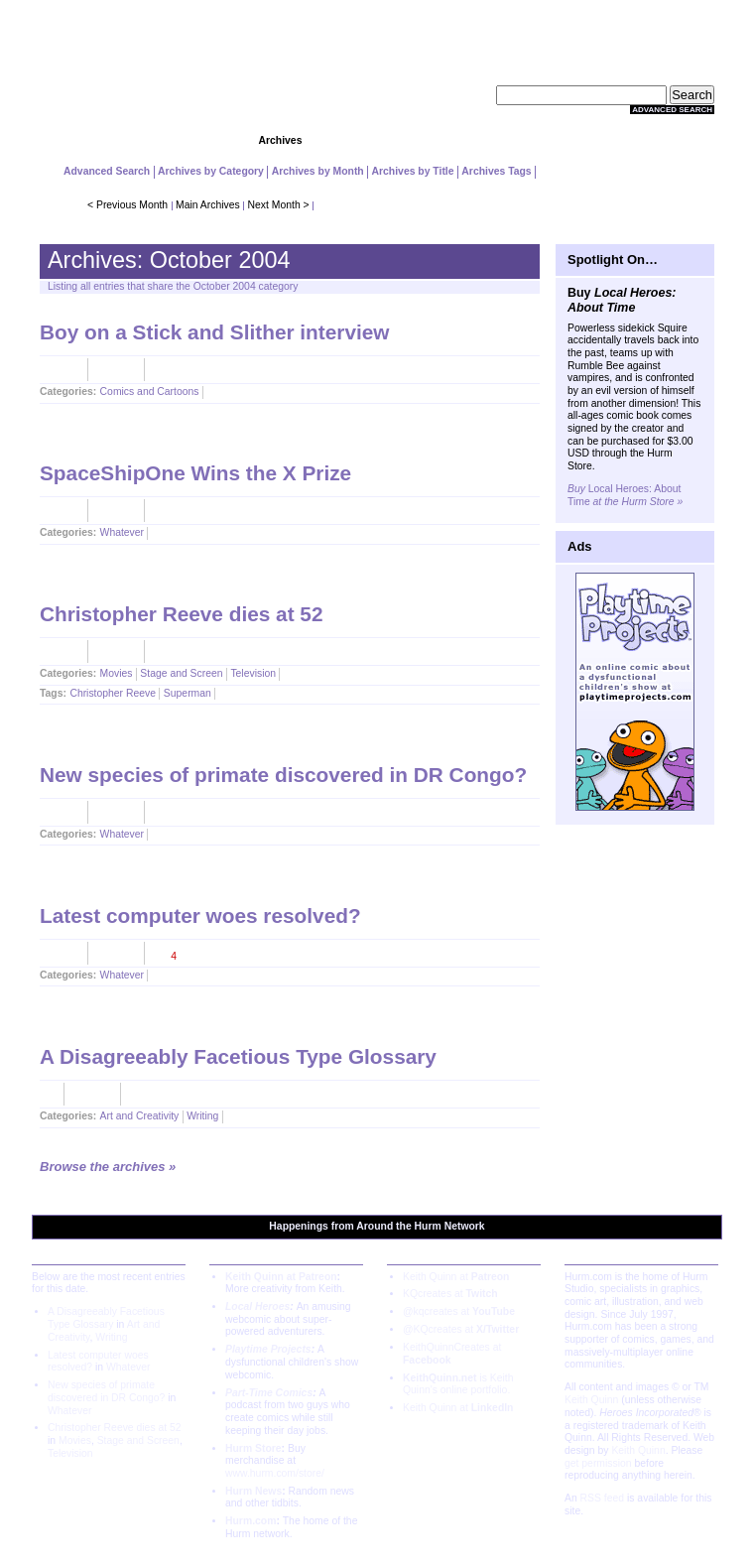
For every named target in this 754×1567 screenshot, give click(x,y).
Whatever (122, 532)
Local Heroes (257, 1306)
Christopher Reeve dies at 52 (181, 613)
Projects (184, 140)
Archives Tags (496, 171)
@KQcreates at (461, 1329)
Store (473, 140)
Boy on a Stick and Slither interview (214, 332)
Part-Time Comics (269, 1392)
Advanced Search (672, 109)
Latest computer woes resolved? (200, 915)
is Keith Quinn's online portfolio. (458, 1384)
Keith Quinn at (456, 1276)
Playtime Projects (268, 1349)
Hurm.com (250, 1520)
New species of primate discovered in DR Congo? (283, 774)
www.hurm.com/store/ (274, 1473)
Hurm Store (253, 1448)
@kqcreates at (459, 1311)
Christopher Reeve (112, 693)
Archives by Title (413, 171)
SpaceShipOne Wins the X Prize (195, 472)
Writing (202, 1115)
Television (253, 673)
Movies (116, 673)
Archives (281, 140)
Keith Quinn (591, 1399)
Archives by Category (211, 171)
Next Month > (279, 204)
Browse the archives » (108, 1166)
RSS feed (602, 1498)
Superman (187, 693)
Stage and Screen (181, 673)
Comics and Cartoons (149, 391)
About (666, 140)
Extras (569, 140)
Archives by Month (318, 171)
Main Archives (208, 204)
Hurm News (253, 1491)
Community (376, 140)
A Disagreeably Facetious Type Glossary (238, 1056)
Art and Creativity (140, 1115)
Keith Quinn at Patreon (281, 1276)
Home (87, 140)
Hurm (428, 1226)
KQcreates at (450, 1293)
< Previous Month (127, 204)
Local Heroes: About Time (625, 495)
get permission (598, 1463)
